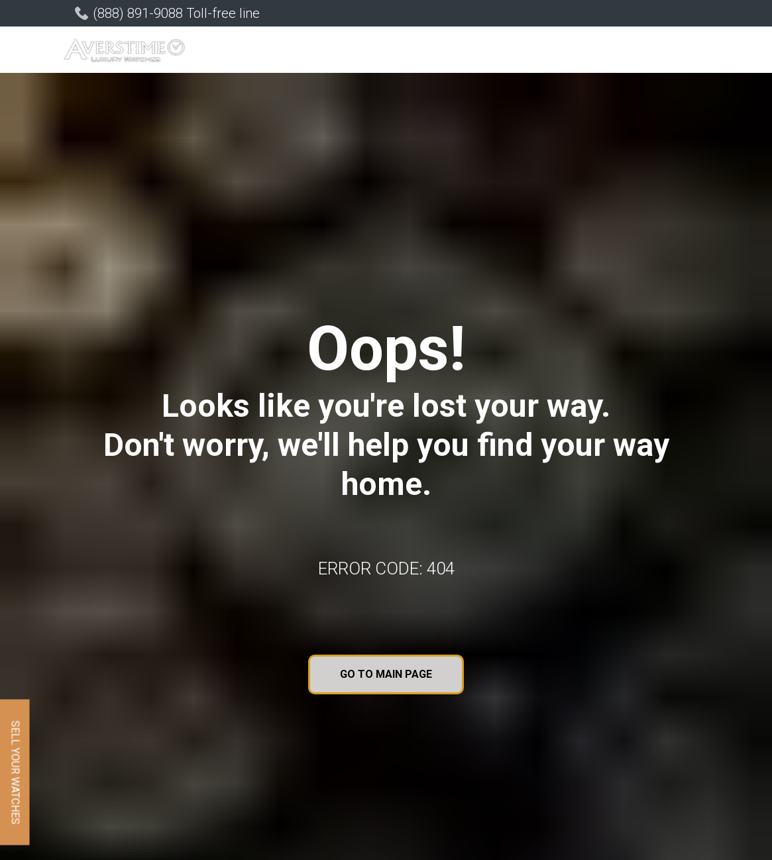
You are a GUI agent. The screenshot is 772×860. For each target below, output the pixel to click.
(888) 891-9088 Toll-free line (176, 13)
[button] (234, 51)
